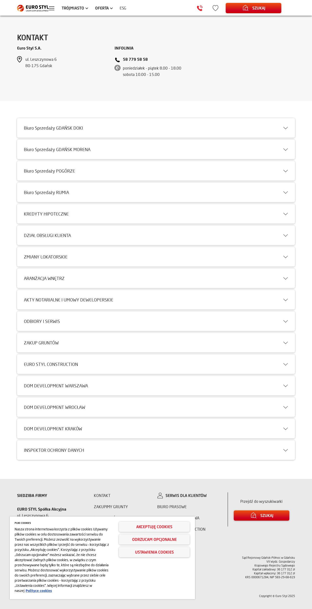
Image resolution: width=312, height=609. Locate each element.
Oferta (105, 8)
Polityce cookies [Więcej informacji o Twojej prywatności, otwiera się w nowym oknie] (39, 590)
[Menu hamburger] (55, 8)
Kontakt (102, 495)
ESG (126, 8)
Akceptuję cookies (154, 526)
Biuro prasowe (172, 506)
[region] (102, 557)
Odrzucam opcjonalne (154, 539)
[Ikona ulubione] (219, 8)
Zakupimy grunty (111, 506)
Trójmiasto (76, 8)
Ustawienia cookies (154, 552)
